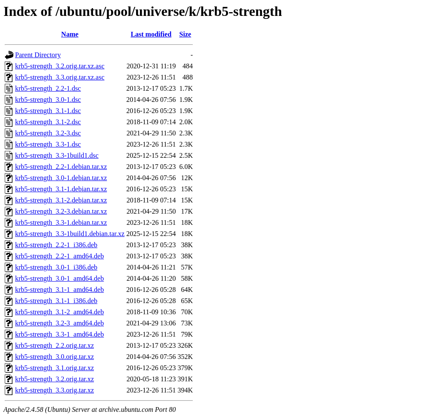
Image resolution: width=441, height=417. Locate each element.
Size (185, 34)
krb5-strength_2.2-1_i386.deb (56, 244)
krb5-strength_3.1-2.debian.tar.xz (61, 200)
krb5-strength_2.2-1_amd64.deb (59, 256)
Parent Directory (38, 54)
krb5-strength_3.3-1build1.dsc (57, 155)
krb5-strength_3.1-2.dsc (48, 122)
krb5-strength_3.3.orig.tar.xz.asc (60, 77)
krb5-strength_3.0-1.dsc (48, 99)
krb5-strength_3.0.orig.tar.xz (54, 356)
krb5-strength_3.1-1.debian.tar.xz (61, 189)
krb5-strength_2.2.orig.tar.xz (54, 345)
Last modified (150, 34)
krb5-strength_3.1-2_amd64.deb (59, 312)
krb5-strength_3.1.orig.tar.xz (54, 367)
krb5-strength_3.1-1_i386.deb (56, 300)
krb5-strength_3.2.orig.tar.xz (54, 379)
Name (69, 34)
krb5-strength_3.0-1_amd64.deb (59, 278)
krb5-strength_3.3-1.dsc (48, 144)
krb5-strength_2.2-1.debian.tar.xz (61, 166)
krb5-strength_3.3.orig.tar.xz (54, 390)
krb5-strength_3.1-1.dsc (48, 110)
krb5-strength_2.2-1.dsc (48, 88)
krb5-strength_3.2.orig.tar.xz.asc (60, 66)
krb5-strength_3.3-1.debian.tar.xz (61, 222)
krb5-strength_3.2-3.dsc (48, 133)
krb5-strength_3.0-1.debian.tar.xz (61, 177)
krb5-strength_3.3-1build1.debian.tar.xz (69, 233)
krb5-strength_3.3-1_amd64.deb (59, 334)
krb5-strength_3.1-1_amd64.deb (59, 289)
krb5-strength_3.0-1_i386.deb (56, 267)
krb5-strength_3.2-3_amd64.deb (59, 323)
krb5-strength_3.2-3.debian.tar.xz (61, 211)
